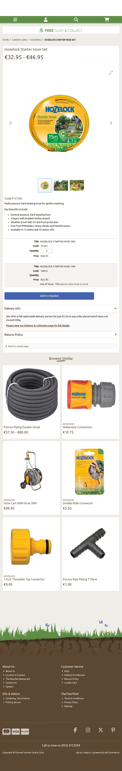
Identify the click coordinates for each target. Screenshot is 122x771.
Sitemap (67, 706)
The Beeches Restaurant (16, 679)
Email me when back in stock (72, 284)
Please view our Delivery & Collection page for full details (38, 325)
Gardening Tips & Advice (16, 698)
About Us (9, 671)
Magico (87, 752)
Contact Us (10, 683)
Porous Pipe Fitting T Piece (80, 579)
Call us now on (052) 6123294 (61, 745)
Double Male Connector (78, 503)
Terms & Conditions (73, 698)
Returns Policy (70, 679)
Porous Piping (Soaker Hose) (22, 427)
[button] (111, 73)
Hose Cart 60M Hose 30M (20, 503)
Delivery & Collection (73, 675)
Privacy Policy (70, 702)
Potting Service (12, 702)
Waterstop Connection (77, 427)
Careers (8, 686)
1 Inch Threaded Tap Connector (24, 579)
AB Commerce (112, 752)
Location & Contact (14, 675)
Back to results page (18, 346)
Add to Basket (49, 295)
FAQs (65, 671)
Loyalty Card (69, 683)
